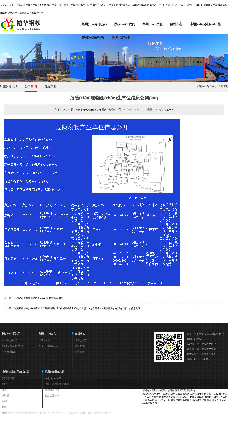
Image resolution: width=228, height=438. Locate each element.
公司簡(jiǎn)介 (10, 340)
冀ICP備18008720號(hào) (100, 412)
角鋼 (4, 389)
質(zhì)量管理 (52, 389)
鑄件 (4, 384)
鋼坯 (4, 406)
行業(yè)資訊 (8, 86)
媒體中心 (211, 86)
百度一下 (168, 109)
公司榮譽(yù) (9, 351)
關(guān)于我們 (11, 333)
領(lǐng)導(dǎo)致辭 (12, 346)
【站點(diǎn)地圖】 (76, 412)
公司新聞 (31, 86)
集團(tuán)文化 (47, 333)
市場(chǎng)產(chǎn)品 (15, 371)
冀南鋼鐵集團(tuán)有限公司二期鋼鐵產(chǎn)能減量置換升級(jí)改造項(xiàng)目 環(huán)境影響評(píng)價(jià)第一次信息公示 (77, 308)
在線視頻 (50, 86)
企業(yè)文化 (45, 340)
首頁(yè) (200, 86)
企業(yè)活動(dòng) (49, 346)
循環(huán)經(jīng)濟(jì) (57, 384)
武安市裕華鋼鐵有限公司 (88, 109)
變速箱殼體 (8, 378)
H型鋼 (5, 395)
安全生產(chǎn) (53, 395)
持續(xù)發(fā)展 (54, 371)
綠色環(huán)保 (53, 378)
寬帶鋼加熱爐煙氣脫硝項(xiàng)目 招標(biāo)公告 (38, 298)
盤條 (4, 401)
